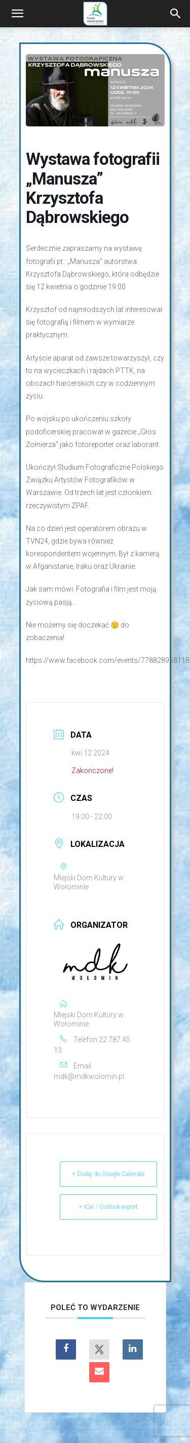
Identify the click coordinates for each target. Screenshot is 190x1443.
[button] (17, 13)
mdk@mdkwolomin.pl (89, 1076)
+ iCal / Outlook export (108, 1206)
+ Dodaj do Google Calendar (108, 1174)
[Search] (176, 13)
